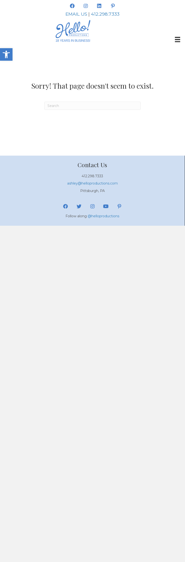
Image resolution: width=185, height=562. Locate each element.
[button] (6, 54)
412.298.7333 (105, 14)
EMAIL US (76, 14)
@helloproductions (103, 216)
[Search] (92, 106)
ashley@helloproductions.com (92, 183)
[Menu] (177, 39)
